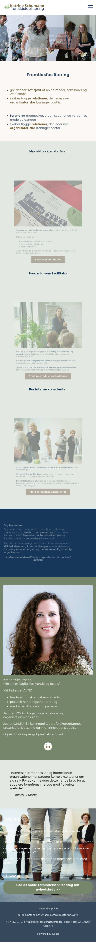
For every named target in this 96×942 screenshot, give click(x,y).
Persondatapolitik (48, 908)
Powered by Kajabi (48, 933)
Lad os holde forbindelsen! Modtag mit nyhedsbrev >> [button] (48, 887)
